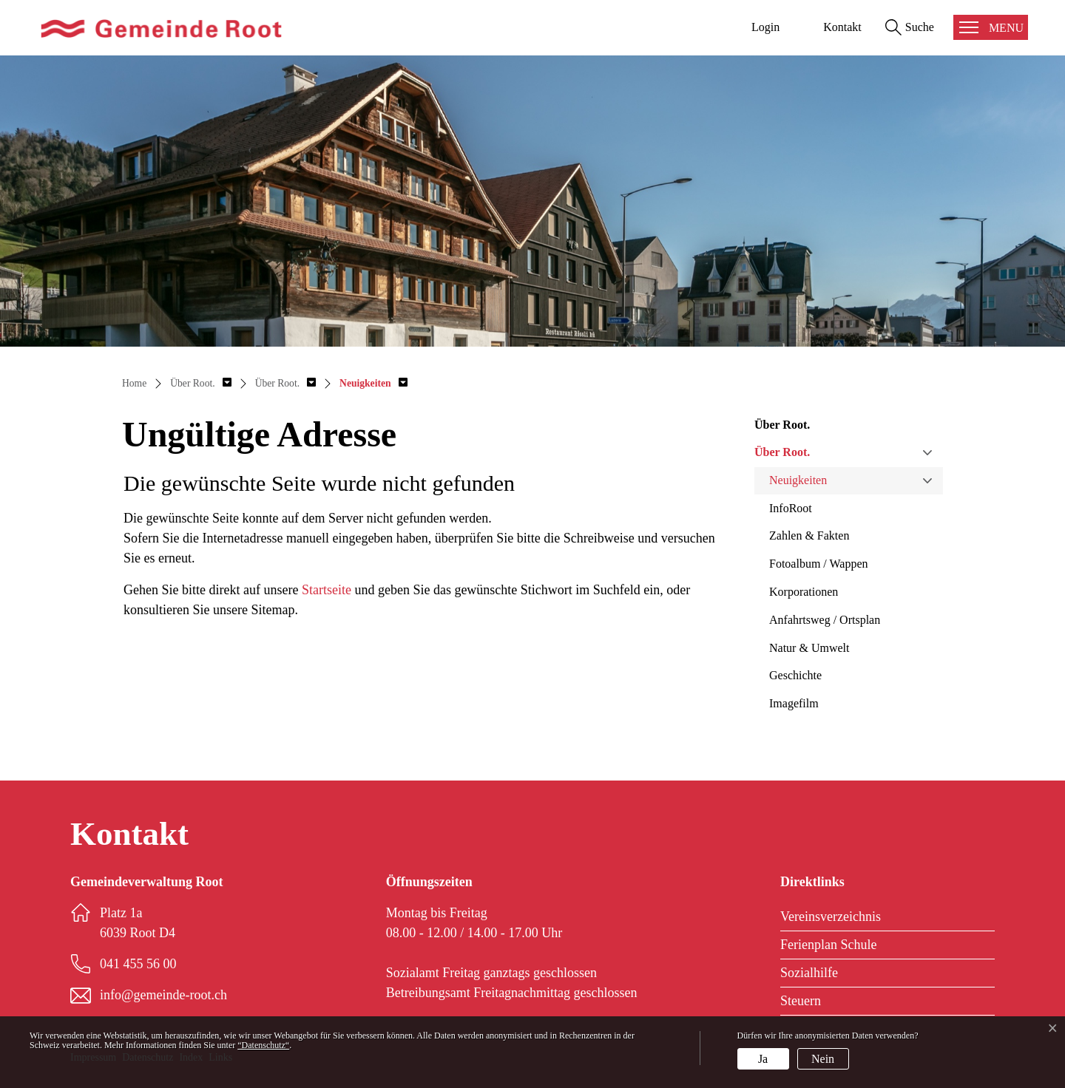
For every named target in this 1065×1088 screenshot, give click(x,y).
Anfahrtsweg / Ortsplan (824, 619)
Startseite (326, 589)
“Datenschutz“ (263, 1045)
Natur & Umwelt (809, 648)
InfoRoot (790, 508)
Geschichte (795, 675)
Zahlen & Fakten (809, 535)
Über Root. (782, 452)
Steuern (800, 1000)
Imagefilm (794, 703)
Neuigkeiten (798, 480)
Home (134, 383)
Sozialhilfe (809, 972)
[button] (200, 383)
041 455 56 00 (138, 963)
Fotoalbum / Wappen (818, 563)
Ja (763, 1059)
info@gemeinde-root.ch (163, 994)
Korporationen (803, 591)
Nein (822, 1059)
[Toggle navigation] (990, 27)
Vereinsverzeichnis (830, 916)
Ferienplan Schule (828, 944)
